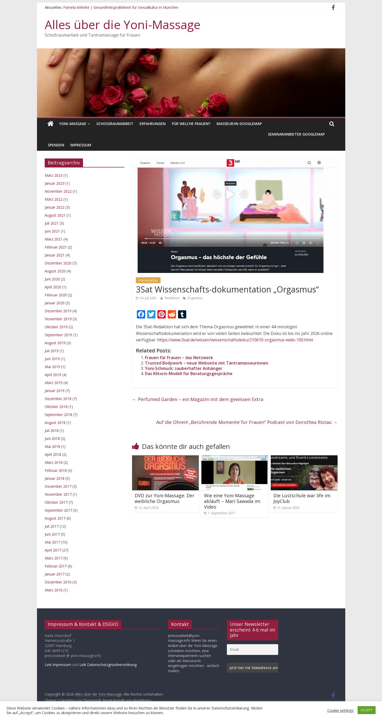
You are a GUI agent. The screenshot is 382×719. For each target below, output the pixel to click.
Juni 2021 (52, 231)
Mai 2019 (52, 366)
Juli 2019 (52, 350)
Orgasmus (194, 298)
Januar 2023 (54, 183)
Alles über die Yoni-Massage (122, 24)
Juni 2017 (52, 534)
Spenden (56, 145)
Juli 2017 (52, 526)
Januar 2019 (54, 390)
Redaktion (172, 298)
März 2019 (53, 382)
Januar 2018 (54, 478)
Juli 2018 (52, 430)
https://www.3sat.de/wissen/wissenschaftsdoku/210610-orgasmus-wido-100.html (235, 340)
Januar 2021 (54, 255)
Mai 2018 (52, 446)
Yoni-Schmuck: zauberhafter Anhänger (183, 368)
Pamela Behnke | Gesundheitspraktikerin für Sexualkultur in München (120, 7)
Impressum (80, 145)
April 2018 (53, 454)
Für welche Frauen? (191, 123)
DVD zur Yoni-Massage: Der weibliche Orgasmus (164, 498)
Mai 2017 (52, 542)
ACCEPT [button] (366, 710)
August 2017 (55, 518)
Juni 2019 (52, 358)
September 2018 (58, 414)
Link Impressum (58, 664)
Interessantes (148, 280)
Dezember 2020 (58, 263)
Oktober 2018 (56, 406)
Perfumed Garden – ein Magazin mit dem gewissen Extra (197, 399)
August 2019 (55, 342)
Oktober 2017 (56, 502)
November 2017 (58, 494)
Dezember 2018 (58, 398)
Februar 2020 (56, 294)
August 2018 (55, 422)
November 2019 (58, 318)
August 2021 (55, 215)
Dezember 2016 (58, 582)
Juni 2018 (52, 438)
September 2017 (58, 510)
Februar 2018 (56, 470)
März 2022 (53, 199)
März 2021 (53, 239)
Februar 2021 (56, 247)
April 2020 (53, 287)
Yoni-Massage (72, 123)
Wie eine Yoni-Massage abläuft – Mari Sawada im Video (232, 501)
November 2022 (58, 191)
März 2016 (53, 590)
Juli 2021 (52, 223)
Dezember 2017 (58, 486)
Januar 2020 (54, 302)
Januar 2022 (54, 207)
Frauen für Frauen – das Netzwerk (179, 357)
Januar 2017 (54, 574)
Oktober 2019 (56, 326)
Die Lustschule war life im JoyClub (301, 498)
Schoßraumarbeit (114, 123)
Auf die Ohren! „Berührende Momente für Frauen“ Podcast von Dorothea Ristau (247, 422)
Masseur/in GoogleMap (239, 123)
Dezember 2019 (58, 310)
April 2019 (53, 374)
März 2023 (53, 175)
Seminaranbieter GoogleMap (296, 134)
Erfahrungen (152, 123)
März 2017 (53, 558)
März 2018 (53, 462)
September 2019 (58, 334)
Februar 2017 (56, 566)
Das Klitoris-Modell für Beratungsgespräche (188, 373)
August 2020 (55, 271)
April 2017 (53, 550)
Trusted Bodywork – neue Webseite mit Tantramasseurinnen (206, 363)
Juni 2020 (52, 279)
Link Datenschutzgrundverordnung (108, 664)
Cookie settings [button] (340, 710)
